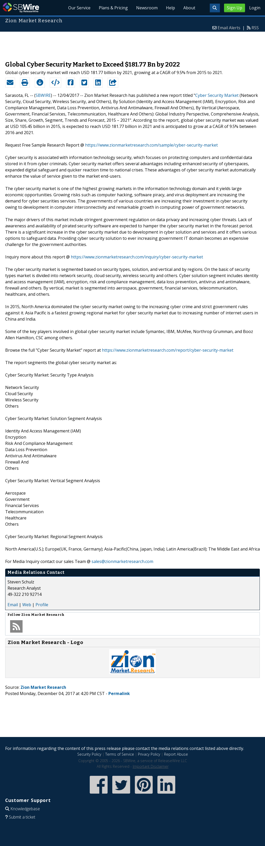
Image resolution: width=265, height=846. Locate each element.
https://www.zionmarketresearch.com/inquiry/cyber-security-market (137, 257)
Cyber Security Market (217, 95)
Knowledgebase (25, 809)
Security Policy (89, 754)
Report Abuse (176, 754)
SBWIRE (43, 95)
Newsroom (147, 8)
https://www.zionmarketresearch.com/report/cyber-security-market (167, 350)
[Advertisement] (132, 43)
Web (26, 605)
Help (170, 8)
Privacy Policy (149, 754)
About (189, 8)
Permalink (119, 693)
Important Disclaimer (151, 766)
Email (13, 605)
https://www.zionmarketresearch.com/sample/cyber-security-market (151, 145)
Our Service (79, 8)
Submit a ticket (22, 817)
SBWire (21, 8)
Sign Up (234, 8)
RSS (255, 28)
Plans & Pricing (113, 8)
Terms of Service (119, 754)
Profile (42, 605)
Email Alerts (229, 28)
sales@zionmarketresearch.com (122, 561)
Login (254, 8)
